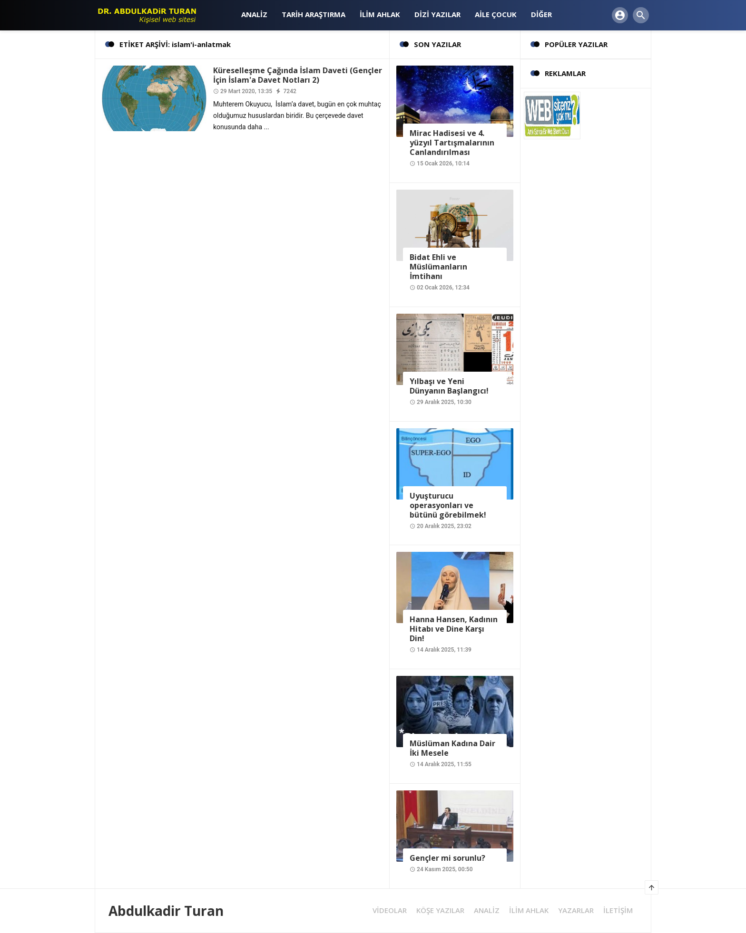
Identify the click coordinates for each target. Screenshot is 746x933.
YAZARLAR (576, 910)
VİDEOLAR (390, 910)
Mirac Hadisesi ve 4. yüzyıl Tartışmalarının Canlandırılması (452, 142)
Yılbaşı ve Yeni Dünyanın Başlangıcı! (449, 386)
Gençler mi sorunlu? (447, 858)
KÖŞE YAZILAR (440, 910)
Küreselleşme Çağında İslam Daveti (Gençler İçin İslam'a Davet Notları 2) (297, 75)
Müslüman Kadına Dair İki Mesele (452, 748)
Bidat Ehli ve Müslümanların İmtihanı (438, 266)
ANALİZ (487, 910)
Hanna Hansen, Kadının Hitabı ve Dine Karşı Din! (454, 629)
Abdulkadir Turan (166, 911)
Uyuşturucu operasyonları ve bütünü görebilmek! (448, 505)
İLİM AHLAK (529, 910)
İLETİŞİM (618, 910)
